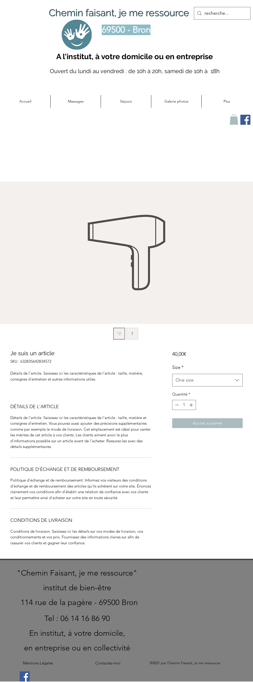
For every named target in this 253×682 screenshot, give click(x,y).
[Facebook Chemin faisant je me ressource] (245, 120)
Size (178, 367)
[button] (75, 101)
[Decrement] (176, 405)
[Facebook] (25, 676)
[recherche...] (221, 13)
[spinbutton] (184, 405)
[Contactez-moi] (108, 663)
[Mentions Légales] (38, 663)
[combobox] (207, 380)
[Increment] (191, 405)
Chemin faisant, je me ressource (119, 13)
